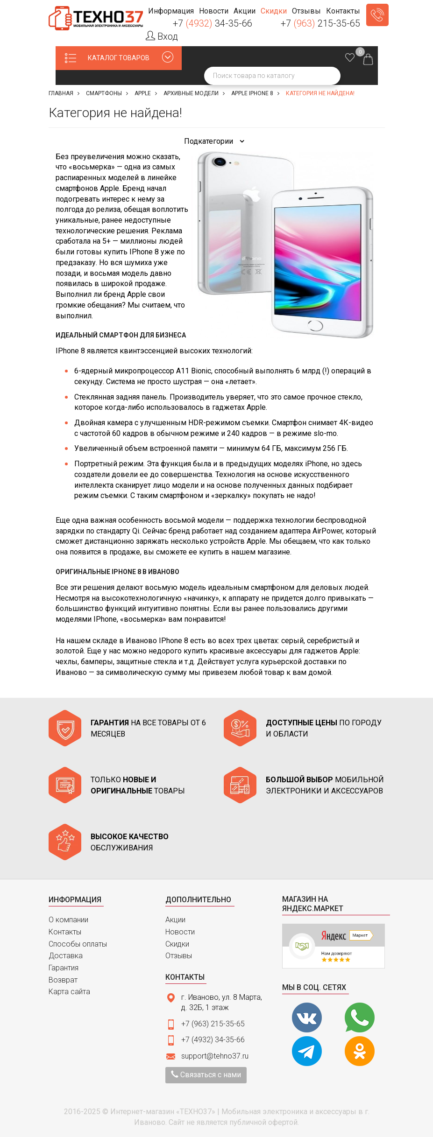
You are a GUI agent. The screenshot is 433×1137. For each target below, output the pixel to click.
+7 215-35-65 (320, 23)
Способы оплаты (78, 944)
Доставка (66, 955)
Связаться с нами (206, 1074)
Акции (175, 919)
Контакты (65, 931)
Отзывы (178, 955)
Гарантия (63, 967)
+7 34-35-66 (212, 23)
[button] (170, 11)
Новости (180, 931)
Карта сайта (69, 991)
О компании (68, 919)
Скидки (177, 944)
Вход (162, 36)
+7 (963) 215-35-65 (213, 1023)
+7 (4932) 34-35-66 (213, 1039)
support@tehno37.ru (214, 1056)
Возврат (63, 980)
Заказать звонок (377, 15)
